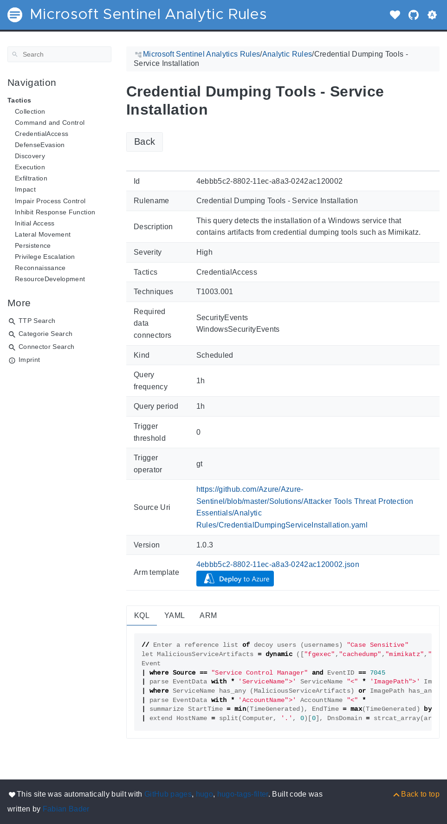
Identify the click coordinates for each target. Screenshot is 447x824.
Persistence (33, 245)
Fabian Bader (66, 809)
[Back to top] (416, 794)
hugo (204, 794)
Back (144, 141)
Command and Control (49, 122)
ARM (208, 615)
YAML (174, 615)
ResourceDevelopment (50, 279)
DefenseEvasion (40, 144)
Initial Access (35, 223)
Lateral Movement (43, 234)
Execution (30, 167)
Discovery (30, 156)
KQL (141, 615)
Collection (30, 111)
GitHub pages (168, 794)
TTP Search (37, 320)
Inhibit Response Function (55, 212)
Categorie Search (45, 333)
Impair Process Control (50, 201)
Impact (25, 189)
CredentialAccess (41, 133)
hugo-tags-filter (242, 794)
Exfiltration (31, 178)
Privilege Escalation (45, 256)
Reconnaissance (40, 267)
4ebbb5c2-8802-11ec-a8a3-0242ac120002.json (278, 564)
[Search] (59, 54)
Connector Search (46, 346)
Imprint (29, 359)
